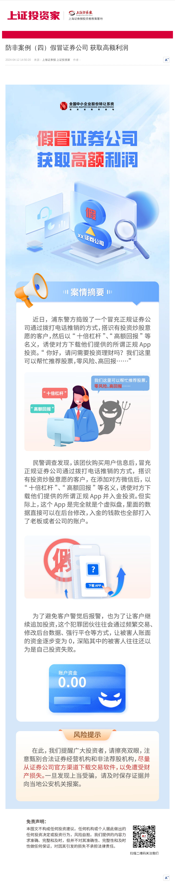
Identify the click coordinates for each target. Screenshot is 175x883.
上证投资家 (63, 59)
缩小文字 (166, 60)
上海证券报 (49, 59)
